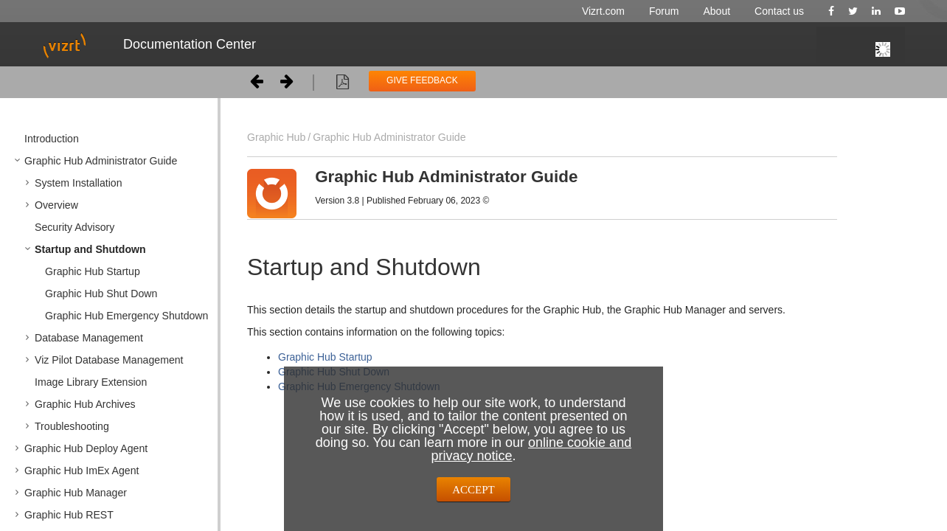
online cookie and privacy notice (531, 449)
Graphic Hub (276, 137)
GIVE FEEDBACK (422, 80)
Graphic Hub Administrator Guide (389, 137)
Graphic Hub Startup (325, 357)
